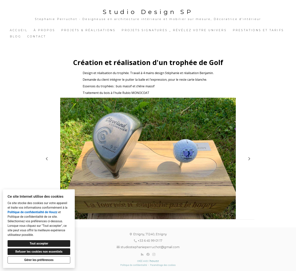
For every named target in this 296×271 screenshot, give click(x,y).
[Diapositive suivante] (249, 158)
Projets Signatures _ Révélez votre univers (174, 30)
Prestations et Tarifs (258, 30)
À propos (44, 30)
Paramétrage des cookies (163, 265)
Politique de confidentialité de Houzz (32, 212)
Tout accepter (39, 243)
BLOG (15, 36)
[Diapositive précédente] (47, 158)
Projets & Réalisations (88, 30)
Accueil (19, 30)
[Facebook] (148, 254)
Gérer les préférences (39, 260)
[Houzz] (142, 254)
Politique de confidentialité (133, 265)
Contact (36, 36)
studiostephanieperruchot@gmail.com (150, 247)
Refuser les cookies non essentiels (38, 251)
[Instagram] (153, 254)
